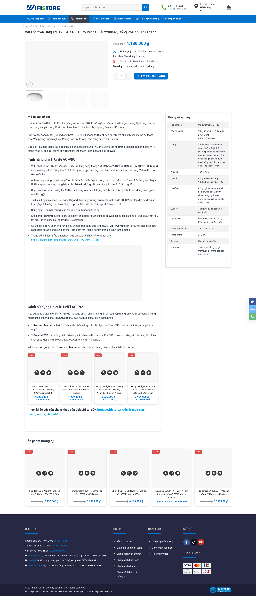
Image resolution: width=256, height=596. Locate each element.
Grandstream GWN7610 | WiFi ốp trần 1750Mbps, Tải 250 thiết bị (44, 492)
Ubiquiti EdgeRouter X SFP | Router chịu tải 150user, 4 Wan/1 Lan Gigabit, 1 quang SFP (109, 390)
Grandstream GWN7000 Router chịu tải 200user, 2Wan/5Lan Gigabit (43, 389)
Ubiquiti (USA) (66, 26)
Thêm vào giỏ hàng (151, 76)
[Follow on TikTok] (194, 542)
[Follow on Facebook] (186, 542)
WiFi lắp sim (35, 18)
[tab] (39, 117)
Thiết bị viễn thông (147, 18)
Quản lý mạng (122, 18)
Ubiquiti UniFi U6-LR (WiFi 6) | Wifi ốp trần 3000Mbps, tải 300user (129, 492)
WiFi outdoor (100, 18)
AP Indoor (52, 26)
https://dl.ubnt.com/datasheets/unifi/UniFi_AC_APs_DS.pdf (65, 239)
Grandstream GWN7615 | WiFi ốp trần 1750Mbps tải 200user (87, 492)
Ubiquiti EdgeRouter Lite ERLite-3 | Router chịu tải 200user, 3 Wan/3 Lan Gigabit (143, 390)
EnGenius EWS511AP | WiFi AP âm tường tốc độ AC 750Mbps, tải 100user (171, 494)
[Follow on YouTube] (201, 542)
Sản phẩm (39, 26)
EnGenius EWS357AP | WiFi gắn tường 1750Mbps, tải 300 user (214, 492)
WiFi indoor (79, 18)
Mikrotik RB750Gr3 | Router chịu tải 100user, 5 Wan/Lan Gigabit (76, 389)
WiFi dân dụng (57, 18)
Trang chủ (27, 26)
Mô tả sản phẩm (39, 116)
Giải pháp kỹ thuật (172, 19)
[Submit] (145, 7)
